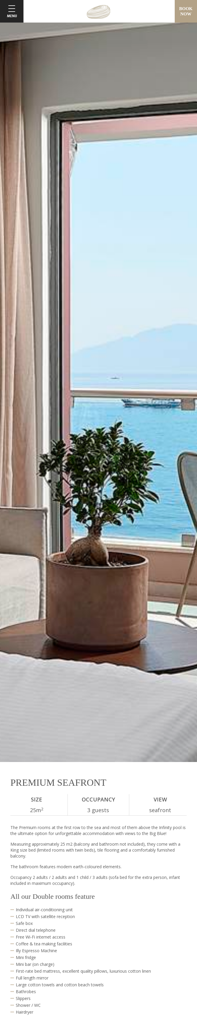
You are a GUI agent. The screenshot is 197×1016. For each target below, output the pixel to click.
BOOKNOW (186, 11)
